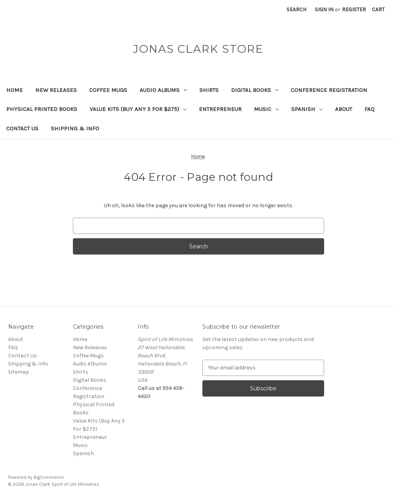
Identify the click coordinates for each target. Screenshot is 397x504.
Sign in (324, 9)
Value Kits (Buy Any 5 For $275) (138, 109)
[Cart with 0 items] (378, 9)
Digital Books (254, 90)
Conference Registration (329, 90)
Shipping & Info (75, 128)
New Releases (56, 90)
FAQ (369, 109)
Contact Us (22, 128)
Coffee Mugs (108, 90)
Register (354, 9)
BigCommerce (49, 477)
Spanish (307, 109)
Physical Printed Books (41, 109)
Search (296, 9)
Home (14, 90)
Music (266, 109)
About (343, 109)
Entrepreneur (220, 109)
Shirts (209, 90)
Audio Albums (163, 90)
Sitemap (18, 372)
